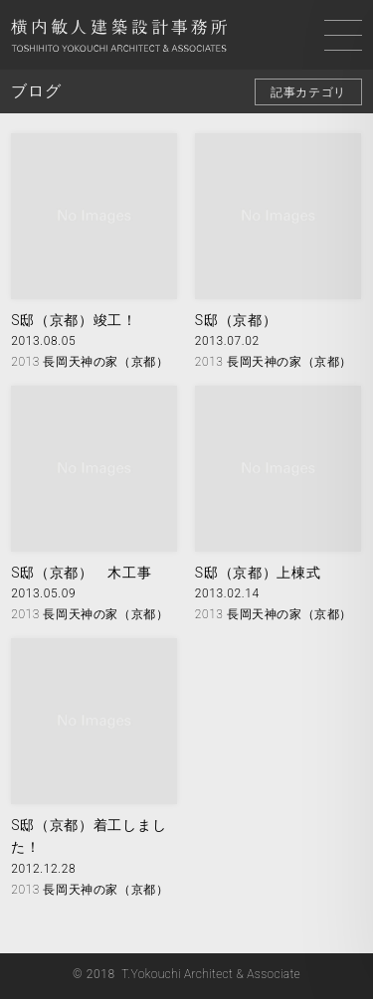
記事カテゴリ (308, 92)
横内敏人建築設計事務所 (119, 38)
